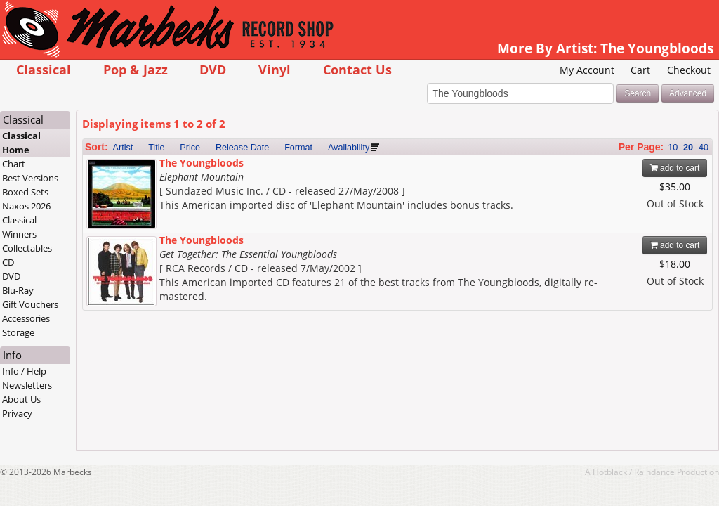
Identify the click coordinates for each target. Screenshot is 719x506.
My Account (587, 70)
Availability (348, 148)
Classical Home (21, 142)
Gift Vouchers (30, 304)
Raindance (654, 471)
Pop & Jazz (135, 69)
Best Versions (30, 177)
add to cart (675, 168)
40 (703, 148)
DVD (212, 69)
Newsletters (27, 385)
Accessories (26, 318)
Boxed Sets (25, 192)
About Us (21, 399)
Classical (43, 69)
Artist (123, 148)
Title (156, 148)
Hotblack (610, 471)
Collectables (27, 248)
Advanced (687, 93)
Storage (18, 332)
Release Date (242, 148)
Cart (640, 70)
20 (688, 148)
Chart (13, 163)
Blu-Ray (18, 290)
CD (8, 262)
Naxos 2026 (26, 206)
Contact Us (357, 69)
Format (298, 148)
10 (673, 148)
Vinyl (274, 69)
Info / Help (24, 371)
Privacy (17, 413)
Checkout (689, 70)
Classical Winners (19, 227)
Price (190, 148)
